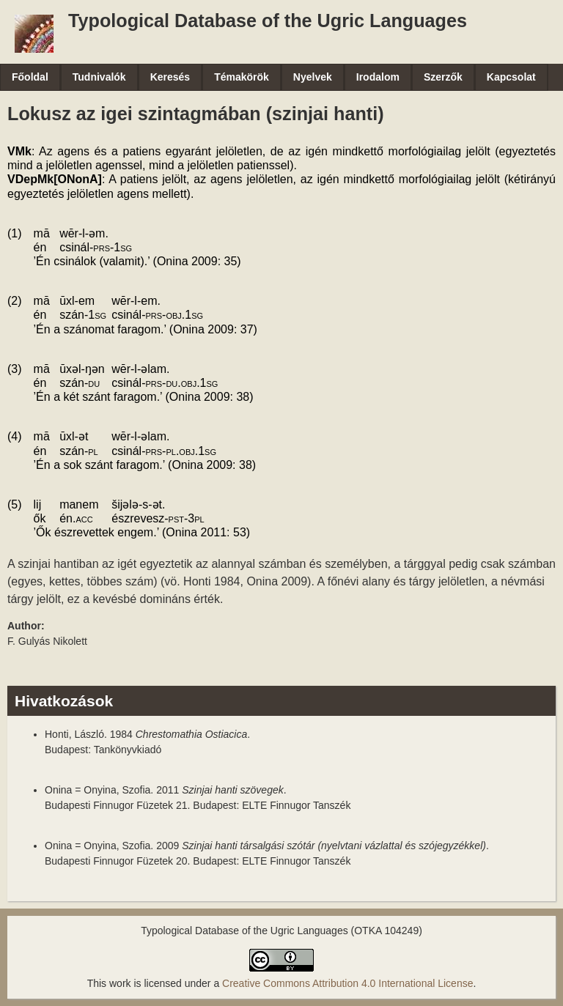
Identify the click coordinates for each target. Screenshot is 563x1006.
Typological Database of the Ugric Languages (267, 20)
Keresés (170, 77)
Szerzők (443, 77)
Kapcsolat (511, 77)
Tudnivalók (99, 77)
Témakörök (241, 77)
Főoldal (30, 77)
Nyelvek (312, 77)
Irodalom (378, 77)
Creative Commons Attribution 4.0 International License (347, 983)
